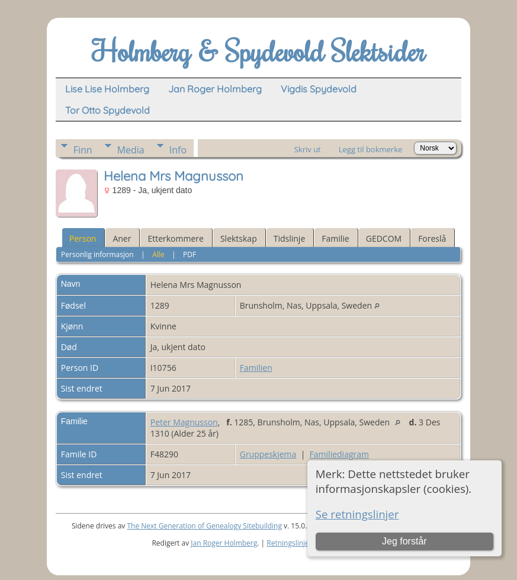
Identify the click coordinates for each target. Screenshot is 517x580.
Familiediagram (339, 454)
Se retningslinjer (357, 514)
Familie (335, 238)
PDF (189, 254)
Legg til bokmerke (371, 149)
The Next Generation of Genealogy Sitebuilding (204, 526)
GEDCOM (384, 238)
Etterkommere (175, 238)
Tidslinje (290, 238)
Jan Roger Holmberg (224, 543)
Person (83, 238)
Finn (82, 149)
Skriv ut (307, 149)
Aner (122, 238)
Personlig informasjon (97, 254)
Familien (256, 367)
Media (130, 149)
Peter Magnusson (184, 422)
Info (178, 149)
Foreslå (432, 238)
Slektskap (238, 238)
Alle (158, 254)
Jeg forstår (404, 541)
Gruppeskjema (268, 454)
